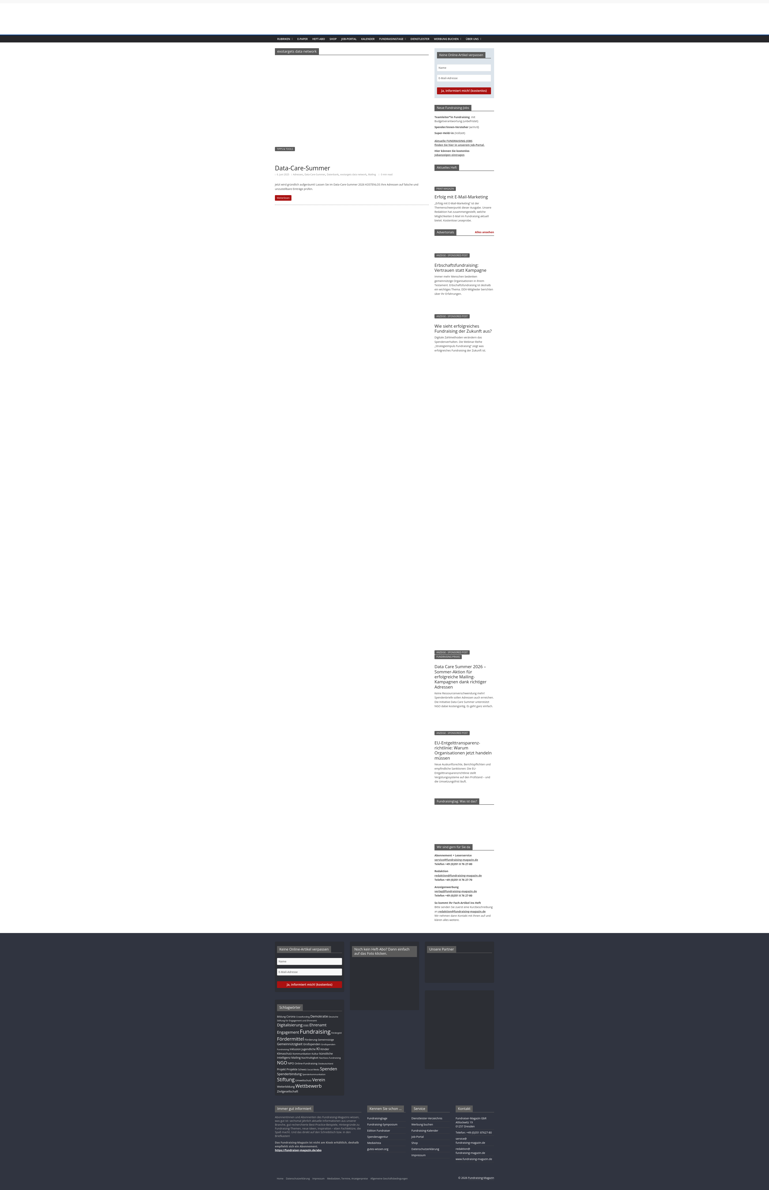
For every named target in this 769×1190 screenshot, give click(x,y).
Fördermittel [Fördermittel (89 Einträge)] (290, 1039)
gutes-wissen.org (377, 1149)
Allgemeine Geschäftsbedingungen (389, 1178)
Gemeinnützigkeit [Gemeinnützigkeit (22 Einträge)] (289, 1044)
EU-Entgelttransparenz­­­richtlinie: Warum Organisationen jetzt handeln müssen (463, 750)
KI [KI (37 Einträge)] (318, 1048)
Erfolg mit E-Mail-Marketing (461, 197)
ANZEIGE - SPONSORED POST (452, 255)
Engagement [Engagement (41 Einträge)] (288, 1032)
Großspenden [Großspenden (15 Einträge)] (311, 1044)
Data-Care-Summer (302, 168)
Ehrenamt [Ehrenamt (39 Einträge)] (317, 1025)
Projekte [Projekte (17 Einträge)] (291, 1069)
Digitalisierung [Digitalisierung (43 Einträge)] (290, 1025)
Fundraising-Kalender (424, 1130)
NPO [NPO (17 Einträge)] (291, 1063)
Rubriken (283, 39)
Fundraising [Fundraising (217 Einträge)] (315, 1031)
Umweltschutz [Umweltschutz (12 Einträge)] (303, 1080)
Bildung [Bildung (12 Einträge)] (281, 1016)
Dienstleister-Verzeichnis (426, 1118)
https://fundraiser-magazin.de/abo (298, 1150)
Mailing (372, 174)
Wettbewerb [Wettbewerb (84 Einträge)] (308, 1086)
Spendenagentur (377, 1137)
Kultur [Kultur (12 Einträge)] (315, 1053)
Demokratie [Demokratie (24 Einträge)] (319, 1016)
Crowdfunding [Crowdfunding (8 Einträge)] (303, 1016)
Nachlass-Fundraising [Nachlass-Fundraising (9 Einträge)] (330, 1057)
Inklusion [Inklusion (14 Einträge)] (295, 1049)
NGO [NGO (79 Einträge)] (282, 1063)
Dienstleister (419, 39)
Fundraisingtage (391, 39)
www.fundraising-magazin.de (474, 1159)
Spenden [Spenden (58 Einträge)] (328, 1068)
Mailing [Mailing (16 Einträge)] (296, 1057)
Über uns (472, 39)
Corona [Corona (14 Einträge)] (290, 1016)
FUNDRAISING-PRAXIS (448, 656)
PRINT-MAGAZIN (445, 188)
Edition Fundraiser (378, 1130)
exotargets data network (353, 174)
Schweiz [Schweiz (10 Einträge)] (302, 1069)
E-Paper (302, 39)
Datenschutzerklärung (425, 1149)
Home (280, 1178)
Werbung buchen (446, 39)
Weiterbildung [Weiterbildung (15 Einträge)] (286, 1086)
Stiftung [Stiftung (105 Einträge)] (286, 1079)
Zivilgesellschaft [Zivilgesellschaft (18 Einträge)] (287, 1091)
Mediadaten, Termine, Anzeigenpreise (347, 1178)
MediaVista (374, 1143)
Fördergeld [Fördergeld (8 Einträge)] (336, 1033)
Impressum (418, 1155)
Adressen (298, 174)
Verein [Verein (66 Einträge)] (318, 1080)
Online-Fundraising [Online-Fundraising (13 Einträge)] (306, 1063)
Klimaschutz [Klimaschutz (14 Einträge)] (284, 1053)
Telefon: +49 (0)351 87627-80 (474, 1132)
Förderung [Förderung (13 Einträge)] (311, 1039)
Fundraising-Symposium (382, 1124)
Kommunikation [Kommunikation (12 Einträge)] (302, 1053)
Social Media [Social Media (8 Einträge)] (313, 1069)
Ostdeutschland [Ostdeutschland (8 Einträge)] (325, 1063)
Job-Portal (349, 39)
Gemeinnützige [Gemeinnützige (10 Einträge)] (326, 1039)
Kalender (368, 39)
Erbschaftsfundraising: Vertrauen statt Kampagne (460, 267)
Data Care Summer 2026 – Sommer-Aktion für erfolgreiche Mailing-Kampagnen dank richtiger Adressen (460, 677)
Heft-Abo (318, 39)
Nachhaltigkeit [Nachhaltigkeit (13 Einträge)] (309, 1057)
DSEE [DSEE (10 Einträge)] (306, 1025)
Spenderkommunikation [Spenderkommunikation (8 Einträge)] (313, 1074)
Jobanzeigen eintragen (449, 155)
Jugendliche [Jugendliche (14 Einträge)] (308, 1049)
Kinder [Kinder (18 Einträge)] (324, 1049)
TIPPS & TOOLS (285, 149)
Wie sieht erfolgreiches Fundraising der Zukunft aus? (463, 328)
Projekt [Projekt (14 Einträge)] (281, 1069)
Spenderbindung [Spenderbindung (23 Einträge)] (289, 1074)
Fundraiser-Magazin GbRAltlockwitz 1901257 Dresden (471, 1122)
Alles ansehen (484, 232)
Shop (333, 39)
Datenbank (333, 174)
